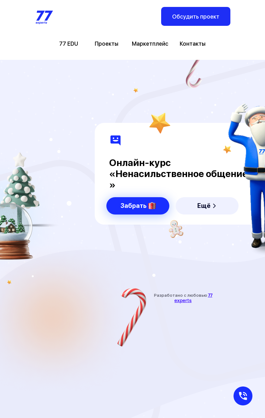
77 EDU (68, 43)
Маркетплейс (150, 43)
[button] (243, 396)
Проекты (106, 43)
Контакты (193, 43)
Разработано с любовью (183, 298)
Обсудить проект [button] (195, 16)
